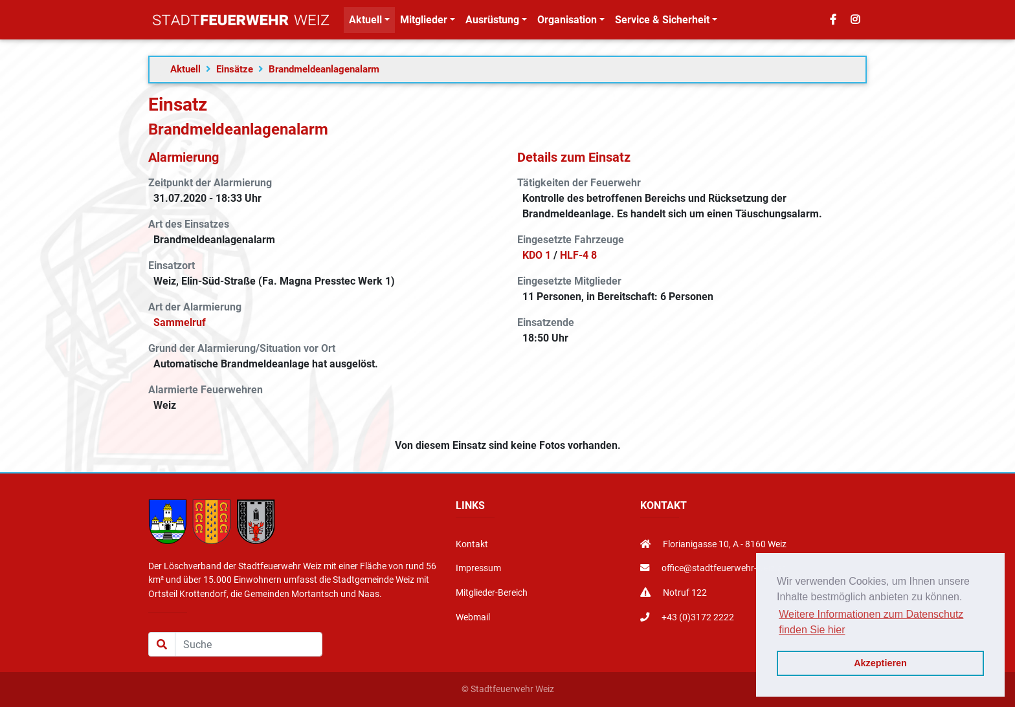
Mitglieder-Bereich (492, 592)
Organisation (567, 22)
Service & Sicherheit (662, 22)
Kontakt (472, 544)
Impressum (478, 568)
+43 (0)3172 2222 (687, 617)
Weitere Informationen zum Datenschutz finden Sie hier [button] (871, 622)
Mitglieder (423, 22)
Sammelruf (179, 322)
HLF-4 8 (578, 255)
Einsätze (234, 69)
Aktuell (365, 22)
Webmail (473, 617)
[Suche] (248, 644)
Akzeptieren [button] (880, 663)
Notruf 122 (673, 592)
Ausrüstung (492, 22)
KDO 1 (536, 255)
